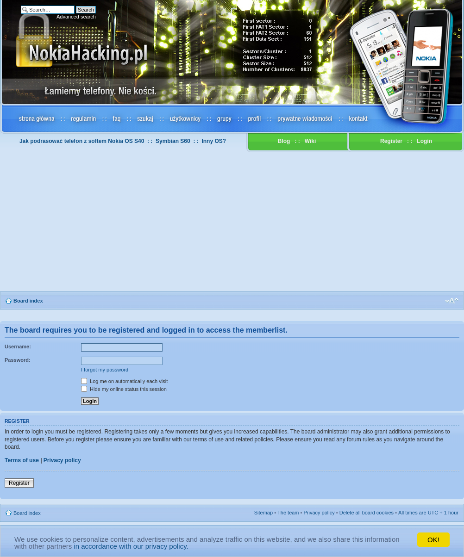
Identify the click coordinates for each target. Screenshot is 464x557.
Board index (28, 300)
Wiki (310, 141)
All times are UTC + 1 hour (428, 512)
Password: (18, 360)
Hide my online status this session (124, 389)
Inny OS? (213, 141)
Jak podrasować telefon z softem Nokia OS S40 (81, 141)
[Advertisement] (232, 222)
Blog (284, 141)
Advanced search (76, 16)
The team (288, 512)
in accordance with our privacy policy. (131, 546)
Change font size (451, 301)
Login (424, 141)
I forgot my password (104, 369)
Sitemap (263, 512)
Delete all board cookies (366, 512)
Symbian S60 (173, 141)
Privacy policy (62, 460)
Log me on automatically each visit (124, 381)
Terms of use (22, 460)
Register (391, 141)
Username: (18, 346)
